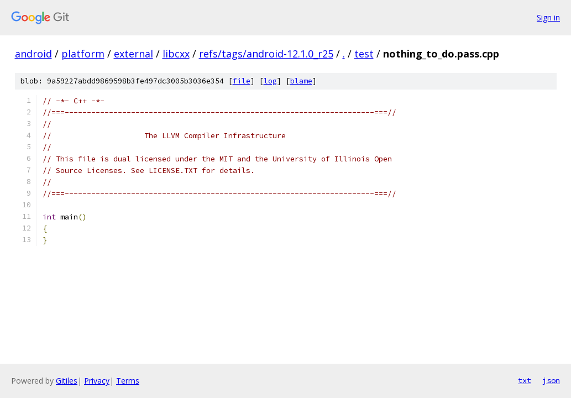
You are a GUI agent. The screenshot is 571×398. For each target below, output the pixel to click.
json (551, 380)
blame (301, 81)
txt (524, 380)
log (270, 81)
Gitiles (66, 380)
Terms (127, 380)
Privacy (96, 380)
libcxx (176, 53)
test (364, 53)
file (241, 81)
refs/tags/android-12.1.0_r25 (266, 53)
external (133, 53)
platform (82, 53)
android (33, 53)
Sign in (548, 17)
